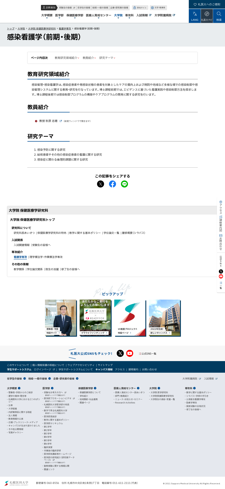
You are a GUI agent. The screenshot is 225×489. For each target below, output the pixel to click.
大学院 (21, 28)
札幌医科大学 (14, 11)
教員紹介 (88, 58)
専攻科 (188, 388)
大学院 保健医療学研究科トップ (32, 219)
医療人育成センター (125, 388)
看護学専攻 (65, 28)
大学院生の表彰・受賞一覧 (163, 399)
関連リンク (49, 469)
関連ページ (85, 402)
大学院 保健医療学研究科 (42, 28)
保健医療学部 (85, 388)
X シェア (100, 183)
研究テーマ (106, 58)
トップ (10, 28)
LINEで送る (124, 183)
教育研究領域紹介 (66, 58)
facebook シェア (112, 183)
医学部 (46, 388)
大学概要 (12, 388)
